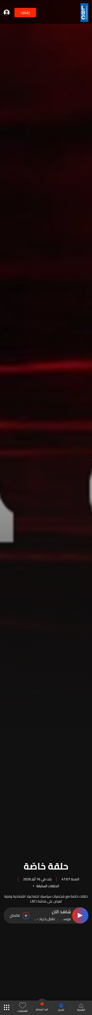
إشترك (25, 12)
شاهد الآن (61, 912)
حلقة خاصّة (46, 865)
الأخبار (61, 1007)
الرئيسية (81, 1008)
